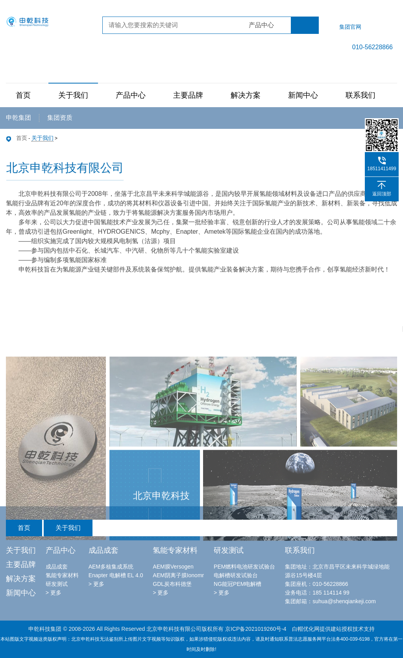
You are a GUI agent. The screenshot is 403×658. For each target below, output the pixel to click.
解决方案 (246, 95)
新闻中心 (303, 95)
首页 (23, 95)
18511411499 (381, 168)
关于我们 (73, 95)
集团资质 (59, 117)
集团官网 (350, 27)
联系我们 (360, 95)
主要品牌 (188, 95)
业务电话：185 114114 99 (317, 592)
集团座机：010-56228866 (316, 584)
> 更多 (53, 592)
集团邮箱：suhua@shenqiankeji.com (330, 601)
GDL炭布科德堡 (172, 584)
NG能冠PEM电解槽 (237, 584)
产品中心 (131, 95)
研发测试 (57, 584)
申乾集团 (18, 117)
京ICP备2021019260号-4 (256, 629)
